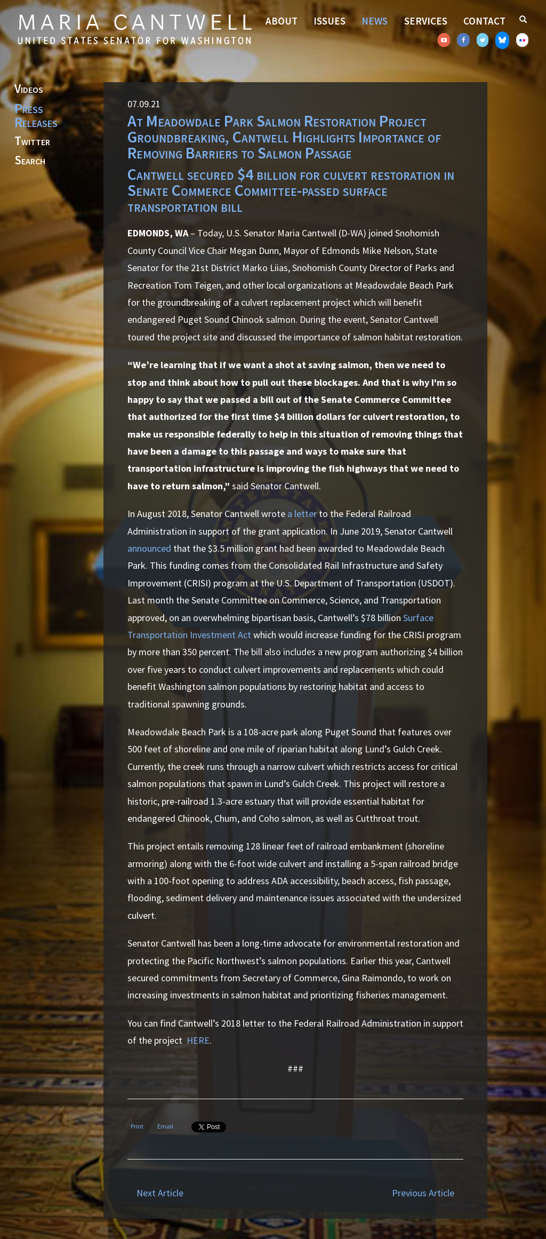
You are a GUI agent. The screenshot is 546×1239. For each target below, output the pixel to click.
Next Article (159, 1193)
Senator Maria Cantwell (134, 28)
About (282, 20)
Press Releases (36, 115)
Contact (484, 20)
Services (425, 20)
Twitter (32, 141)
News (375, 20)
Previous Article (423, 1193)
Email (165, 1126)
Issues (330, 20)
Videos (28, 89)
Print (137, 1126)
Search (29, 161)
